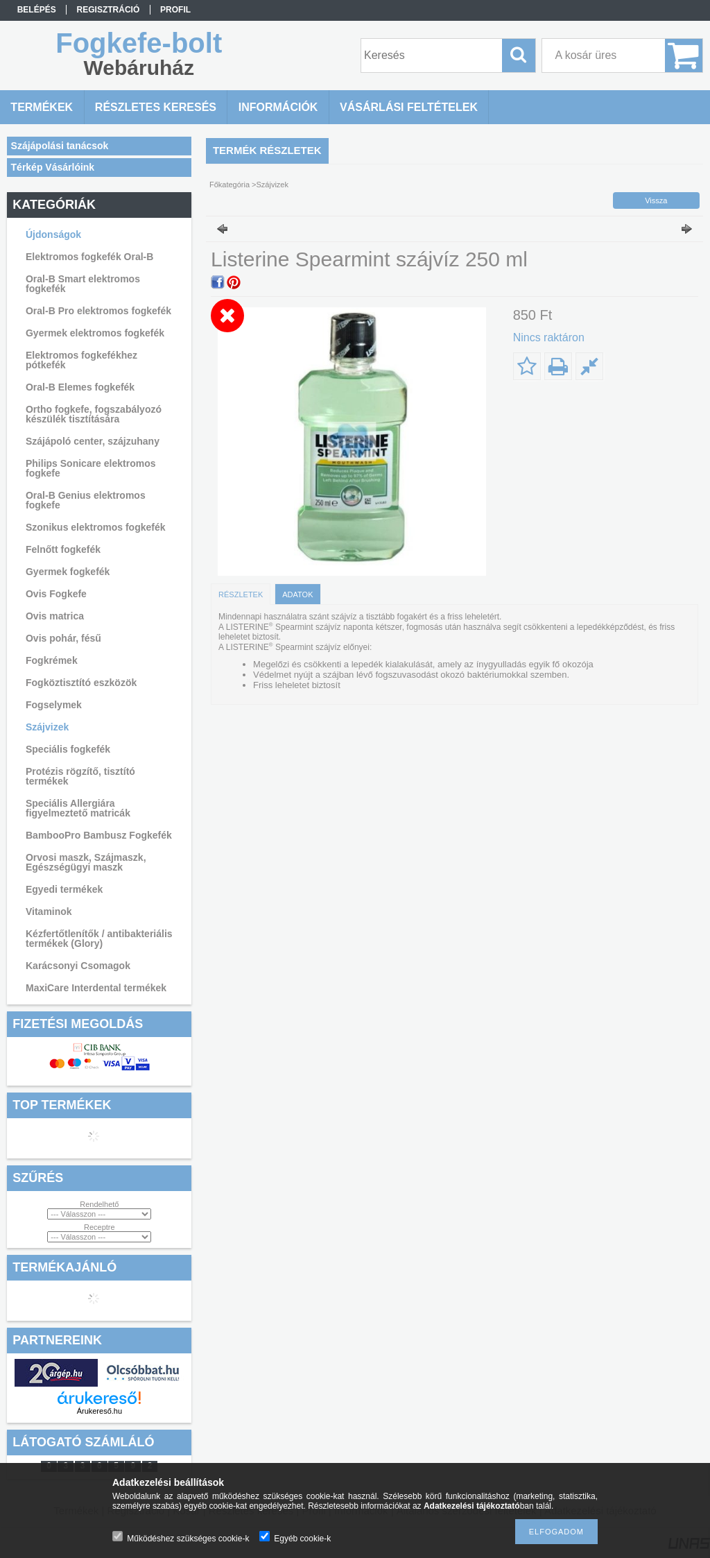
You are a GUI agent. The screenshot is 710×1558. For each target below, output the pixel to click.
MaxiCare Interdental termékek (96, 987)
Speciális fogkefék (68, 749)
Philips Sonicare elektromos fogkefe (91, 468)
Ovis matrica (55, 616)
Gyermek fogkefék (68, 571)
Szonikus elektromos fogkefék (96, 527)
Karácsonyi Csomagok (78, 965)
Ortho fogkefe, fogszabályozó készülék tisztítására (94, 414)
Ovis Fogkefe (56, 593)
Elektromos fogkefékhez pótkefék (81, 360)
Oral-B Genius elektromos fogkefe (86, 500)
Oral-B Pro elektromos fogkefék (98, 310)
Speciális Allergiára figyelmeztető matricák (78, 808)
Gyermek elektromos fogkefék (95, 333)
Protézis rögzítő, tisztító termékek (80, 776)
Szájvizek (47, 727)
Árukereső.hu (99, 1411)
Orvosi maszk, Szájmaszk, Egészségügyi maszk (86, 862)
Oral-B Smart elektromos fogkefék (83, 283)
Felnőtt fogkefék (63, 549)
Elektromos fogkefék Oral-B (89, 256)
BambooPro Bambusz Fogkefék (99, 835)
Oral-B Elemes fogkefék (80, 387)
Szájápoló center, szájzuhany (92, 441)
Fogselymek (54, 704)
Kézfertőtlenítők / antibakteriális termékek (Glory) (99, 938)
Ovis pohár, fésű (63, 638)
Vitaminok (49, 911)
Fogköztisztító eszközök (81, 682)
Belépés (36, 10)
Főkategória (229, 184)
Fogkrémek (52, 660)
